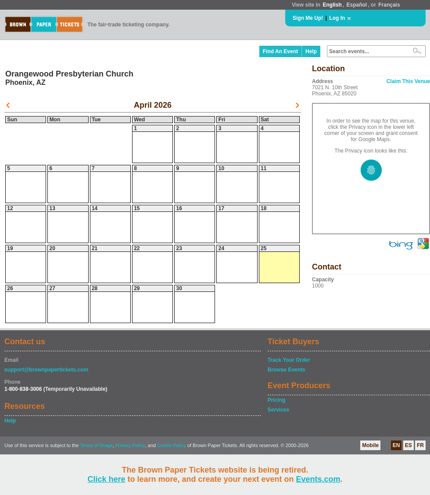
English (331, 5)
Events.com (318, 479)
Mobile (370, 445)
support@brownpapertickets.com (46, 370)
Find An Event (280, 51)
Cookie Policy (171, 445)
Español (357, 5)
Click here (106, 479)
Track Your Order (289, 360)
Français (389, 5)
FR (420, 445)
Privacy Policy (130, 445)
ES (408, 445)
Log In (337, 18)
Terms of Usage (96, 445)
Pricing (277, 400)
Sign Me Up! (308, 18)
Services (278, 410)
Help (311, 51)
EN (396, 445)
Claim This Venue (408, 81)
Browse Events (286, 370)
